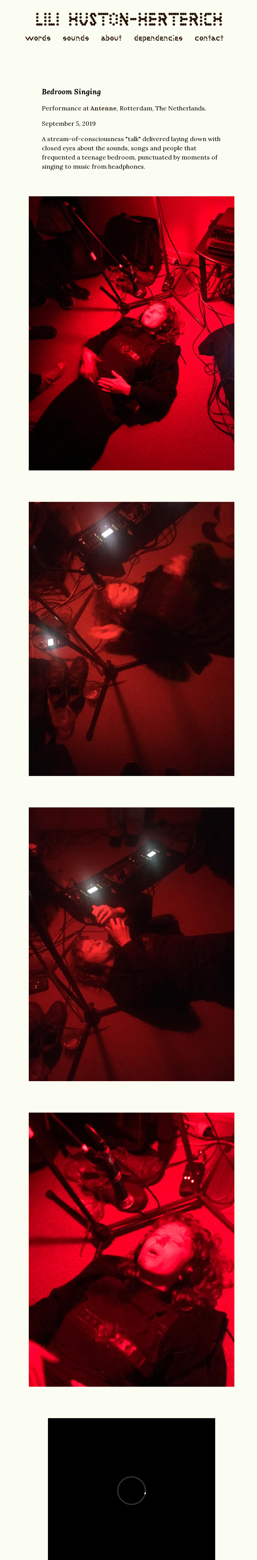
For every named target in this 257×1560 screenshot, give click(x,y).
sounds (76, 39)
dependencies (158, 39)
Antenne (104, 108)
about (111, 39)
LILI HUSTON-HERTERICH (128, 21)
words (38, 39)
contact (208, 39)
